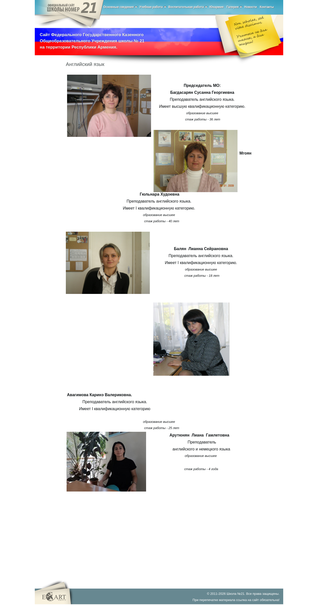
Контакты (267, 7)
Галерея (234, 7)
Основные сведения (120, 7)
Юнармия (216, 7)
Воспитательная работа (188, 7)
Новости (250, 7)
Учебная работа (152, 7)
